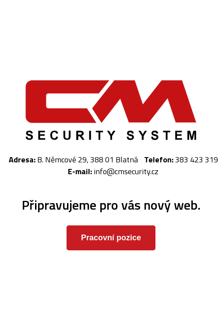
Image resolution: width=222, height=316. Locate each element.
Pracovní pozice (111, 237)
